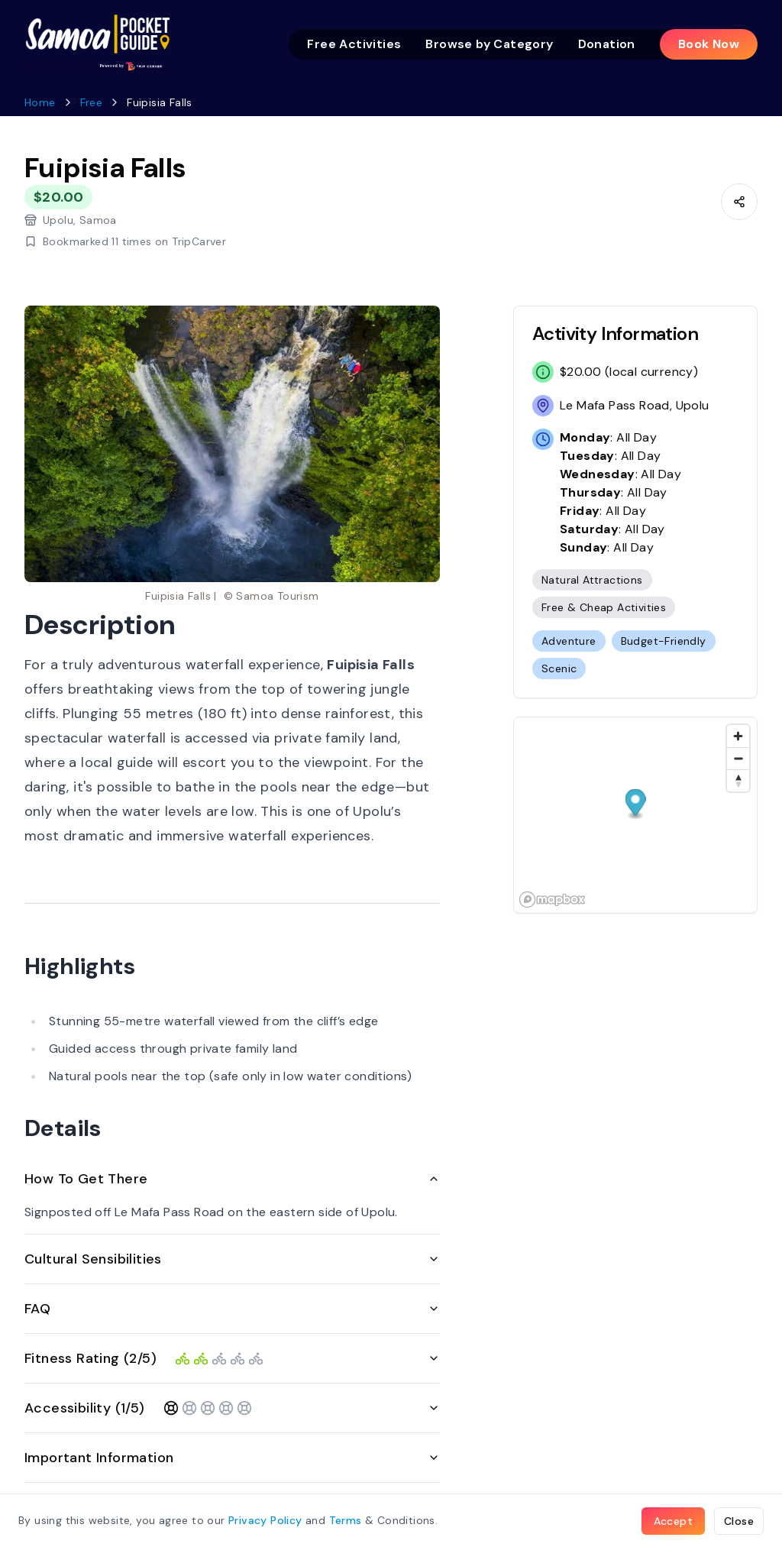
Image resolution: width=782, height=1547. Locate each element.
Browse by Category (489, 44)
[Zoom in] (738, 736)
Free (91, 102)
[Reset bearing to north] (738, 780)
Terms (345, 1520)
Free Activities (354, 44)
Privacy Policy (265, 1520)
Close (739, 1521)
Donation (606, 44)
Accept (673, 1521)
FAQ (232, 1308)
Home (40, 102)
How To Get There (232, 1179)
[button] (635, 804)
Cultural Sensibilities (232, 1259)
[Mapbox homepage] (552, 899)
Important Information (232, 1457)
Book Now (708, 44)
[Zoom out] (738, 758)
